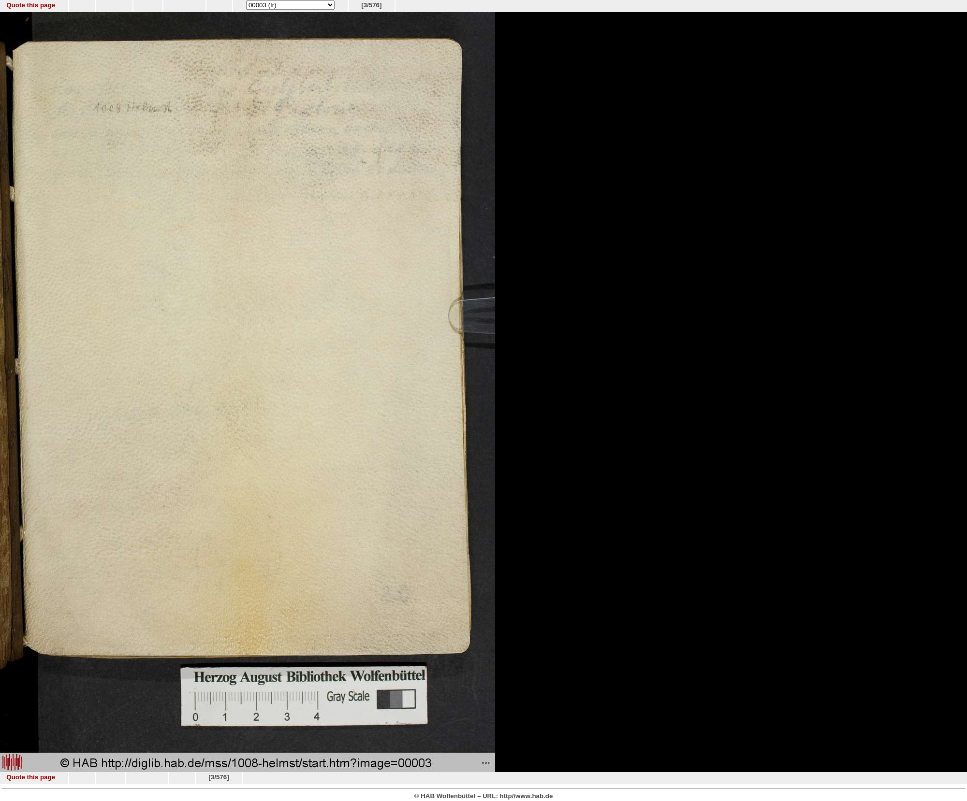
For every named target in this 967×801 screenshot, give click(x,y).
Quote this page (30, 5)
